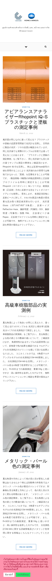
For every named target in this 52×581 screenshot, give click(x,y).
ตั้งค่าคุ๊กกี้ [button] (9, 575)
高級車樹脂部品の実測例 (26, 307)
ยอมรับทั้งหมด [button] (23, 575)
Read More (26, 235)
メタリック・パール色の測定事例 (26, 463)
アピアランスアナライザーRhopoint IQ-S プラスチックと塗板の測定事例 (26, 119)
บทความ (26, 107)
